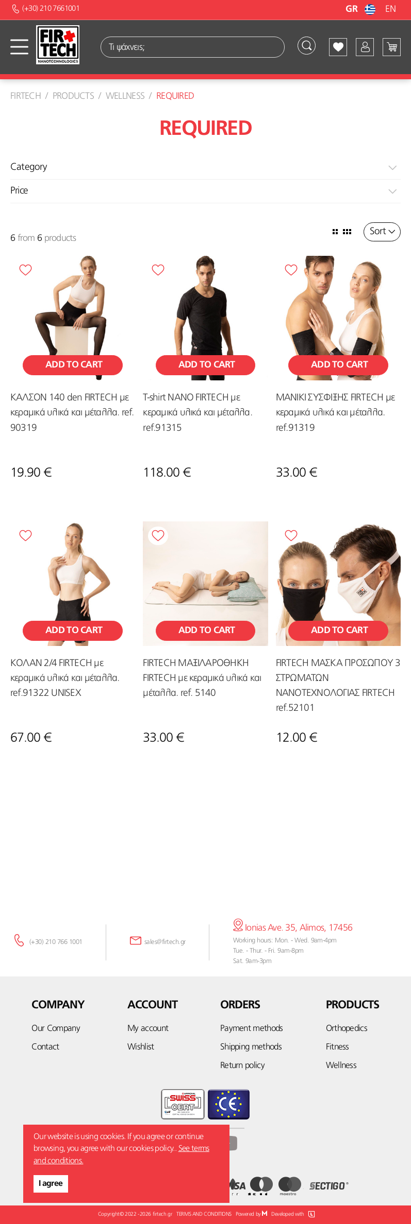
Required (175, 96)
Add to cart (72, 365)
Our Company (55, 1028)
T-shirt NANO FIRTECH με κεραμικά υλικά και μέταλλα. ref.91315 (197, 413)
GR (362, 9)
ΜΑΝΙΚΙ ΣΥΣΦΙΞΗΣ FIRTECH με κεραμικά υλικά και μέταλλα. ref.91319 (335, 413)
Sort (378, 232)
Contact (45, 1047)
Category (28, 167)
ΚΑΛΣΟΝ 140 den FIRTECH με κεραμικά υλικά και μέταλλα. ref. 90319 (72, 413)
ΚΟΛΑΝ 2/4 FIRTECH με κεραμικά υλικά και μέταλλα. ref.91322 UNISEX (64, 678)
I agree (51, 1184)
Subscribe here (205, 863)
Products (73, 96)
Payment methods (251, 1028)
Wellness (125, 96)
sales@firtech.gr (165, 942)
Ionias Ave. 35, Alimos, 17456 (293, 928)
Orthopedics (347, 1028)
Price (19, 191)
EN (390, 9)
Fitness (337, 1047)
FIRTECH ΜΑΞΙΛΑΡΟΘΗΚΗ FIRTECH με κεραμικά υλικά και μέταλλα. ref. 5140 (202, 678)
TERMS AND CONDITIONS (204, 1214)
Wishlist (140, 1047)
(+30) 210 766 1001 (56, 942)
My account (147, 1028)
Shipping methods (251, 1047)
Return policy (242, 1065)
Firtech (25, 96)
